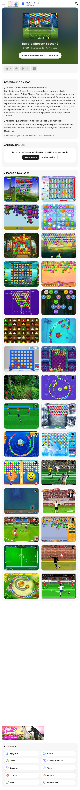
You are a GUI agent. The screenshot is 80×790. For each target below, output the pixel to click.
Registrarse (31, 157)
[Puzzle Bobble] (58, 359)
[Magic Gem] (21, 472)
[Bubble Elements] (58, 444)
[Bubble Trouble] (21, 501)
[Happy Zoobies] (21, 274)
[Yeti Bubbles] (58, 416)
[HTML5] (21, 775)
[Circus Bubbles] (58, 245)
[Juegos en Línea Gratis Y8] (13, 4)
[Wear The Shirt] (58, 501)
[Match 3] (58, 775)
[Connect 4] (21, 359)
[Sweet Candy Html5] (58, 274)
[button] (10, 131)
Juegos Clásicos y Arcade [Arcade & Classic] (25, 135)
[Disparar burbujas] (58, 760)
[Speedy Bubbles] (58, 529)
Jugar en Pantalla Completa (40, 55)
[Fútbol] (58, 768)
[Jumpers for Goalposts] (58, 557)
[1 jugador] (21, 753)
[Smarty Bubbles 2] (21, 302)
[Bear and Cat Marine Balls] (21, 444)
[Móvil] (21, 782)
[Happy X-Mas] (58, 189)
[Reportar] (25, 68)
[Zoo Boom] (21, 245)
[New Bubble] (21, 189)
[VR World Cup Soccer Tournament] (21, 557)
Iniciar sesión (48, 157)
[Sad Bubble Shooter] (21, 217)
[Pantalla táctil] (58, 782)
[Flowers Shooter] (58, 302)
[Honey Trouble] (21, 586)
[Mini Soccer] (21, 416)
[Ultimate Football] (58, 472)
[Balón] (21, 760)
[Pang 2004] (21, 387)
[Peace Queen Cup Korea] (21, 529)
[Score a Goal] (58, 586)
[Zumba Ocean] (58, 330)
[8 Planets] (58, 387)
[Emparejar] (21, 768)
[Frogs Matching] (21, 330)
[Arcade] (58, 753)
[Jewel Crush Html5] (58, 217)
